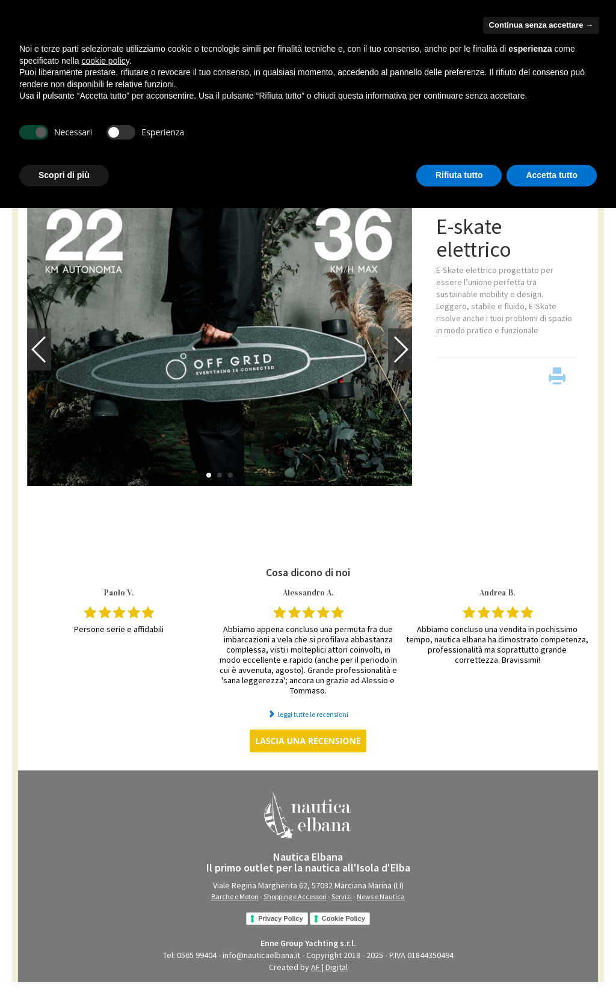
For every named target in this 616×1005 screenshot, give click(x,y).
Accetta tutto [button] (552, 972)
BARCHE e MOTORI (59, 152)
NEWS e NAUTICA (281, 152)
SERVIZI (223, 152)
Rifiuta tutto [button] (459, 972)
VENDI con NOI (550, 151)
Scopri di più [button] (64, 972)
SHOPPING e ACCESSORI (151, 152)
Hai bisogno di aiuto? (506, 23)
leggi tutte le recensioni (313, 725)
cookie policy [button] (105, 857)
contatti (579, 43)
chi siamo (542, 43)
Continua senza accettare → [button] (541, 821)
